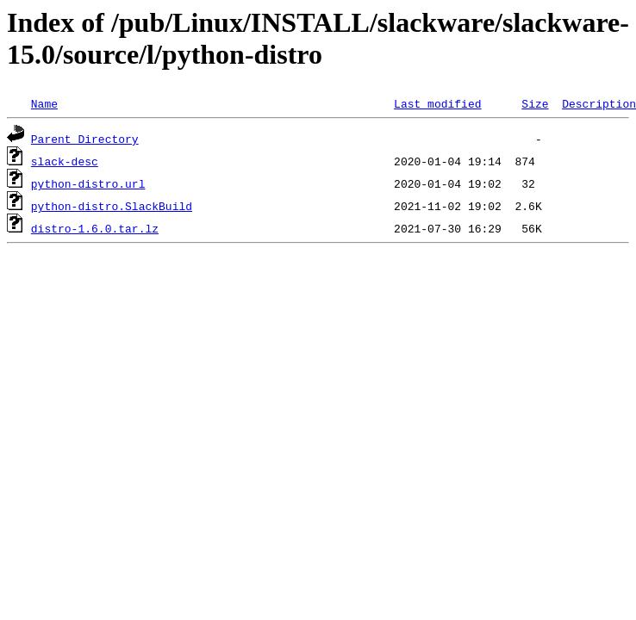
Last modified (437, 103)
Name (44, 103)
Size (534, 103)
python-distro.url (88, 183)
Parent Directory (85, 138)
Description (599, 103)
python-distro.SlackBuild (111, 206)
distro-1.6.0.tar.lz (95, 228)
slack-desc (64, 161)
